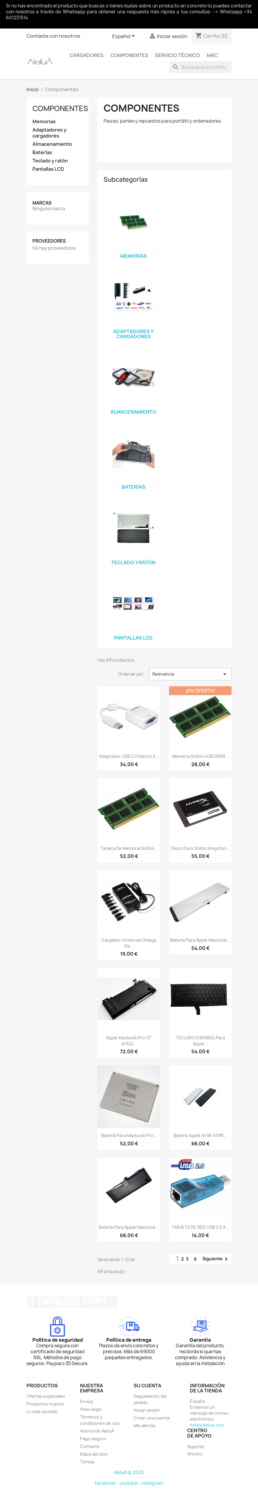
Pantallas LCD (48, 169)
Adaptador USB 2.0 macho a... (129, 756)
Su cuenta (147, 1385)
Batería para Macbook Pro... (129, 1135)
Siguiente (216, 1259)
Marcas (41, 203)
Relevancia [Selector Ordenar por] (190, 674)
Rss (59, 1302)
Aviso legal (90, 1409)
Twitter (46, 1302)
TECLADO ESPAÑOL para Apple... (200, 1040)
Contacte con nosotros (53, 36)
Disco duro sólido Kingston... (200, 848)
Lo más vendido (42, 1411)
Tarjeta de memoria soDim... (129, 848)
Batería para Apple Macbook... (200, 940)
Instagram (98, 1302)
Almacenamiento (52, 144)
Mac (212, 55)
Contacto (90, 1446)
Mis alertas (145, 1425)
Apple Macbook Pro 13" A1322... (129, 1040)
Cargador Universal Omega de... (128, 943)
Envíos (86, 1401)
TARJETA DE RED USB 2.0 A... (200, 1227)
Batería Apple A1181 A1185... (200, 1135)
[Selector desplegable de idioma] (124, 36)
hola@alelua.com (207, 1425)
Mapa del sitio (94, 1454)
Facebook (33, 1302)
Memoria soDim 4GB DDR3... (200, 756)
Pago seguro (93, 1438)
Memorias (44, 121)
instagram (152, 1483)
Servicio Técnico (177, 55)
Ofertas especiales (45, 1396)
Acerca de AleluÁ (97, 1431)
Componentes (129, 55)
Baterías (42, 152)
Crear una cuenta (152, 1418)
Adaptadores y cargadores (49, 133)
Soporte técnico (195, 1450)
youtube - (130, 1483)
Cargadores (87, 55)
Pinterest (85, 1302)
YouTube (72, 1302)
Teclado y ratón (50, 161)
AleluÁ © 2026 (129, 1472)
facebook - (107, 1483)
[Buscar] (201, 67)
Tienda (87, 1462)
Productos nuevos (45, 1404)
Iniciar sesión (147, 1410)
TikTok (112, 1302)
